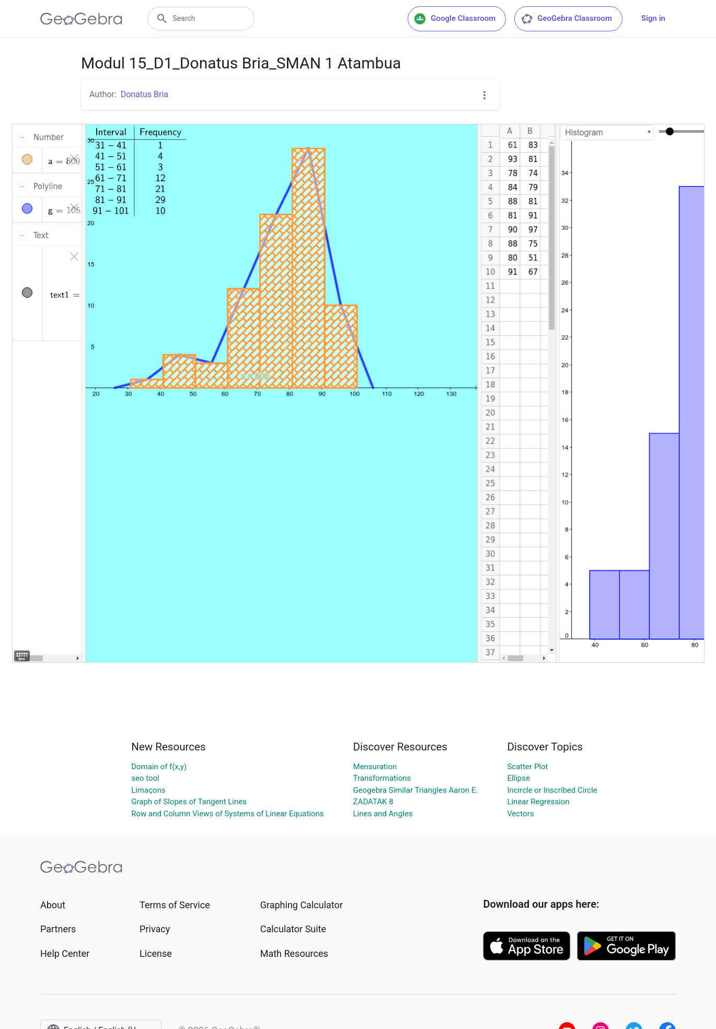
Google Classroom (454, 19)
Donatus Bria (144, 94)
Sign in (653, 18)
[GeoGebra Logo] (81, 19)
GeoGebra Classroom (566, 19)
